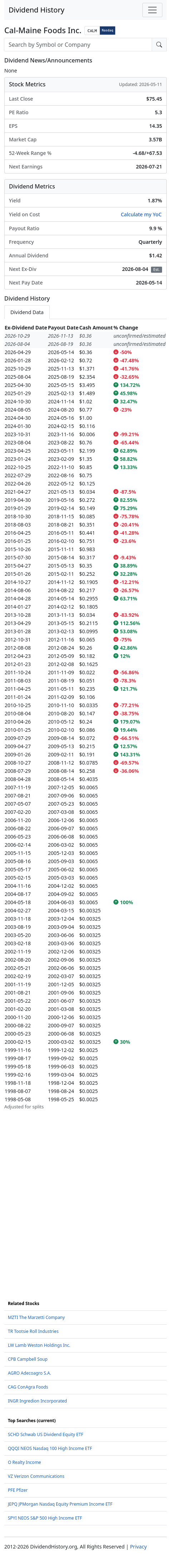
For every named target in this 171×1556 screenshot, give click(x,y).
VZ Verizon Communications (36, 1476)
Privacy (138, 1546)
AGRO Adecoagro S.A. (29, 1373)
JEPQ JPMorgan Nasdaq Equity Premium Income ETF (60, 1504)
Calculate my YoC (141, 214)
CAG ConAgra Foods (28, 1387)
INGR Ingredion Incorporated (37, 1401)
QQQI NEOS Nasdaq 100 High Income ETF (50, 1448)
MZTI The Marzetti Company (36, 1317)
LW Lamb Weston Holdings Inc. (39, 1345)
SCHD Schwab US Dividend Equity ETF (45, 1434)
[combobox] (78, 44)
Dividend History (36, 10)
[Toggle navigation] (152, 10)
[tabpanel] (85, 717)
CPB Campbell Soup (28, 1359)
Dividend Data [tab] (27, 312)
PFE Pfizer (18, 1490)
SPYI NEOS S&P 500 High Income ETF (45, 1518)
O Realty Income (24, 1462)
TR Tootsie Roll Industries (33, 1331)
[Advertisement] (85, 1195)
